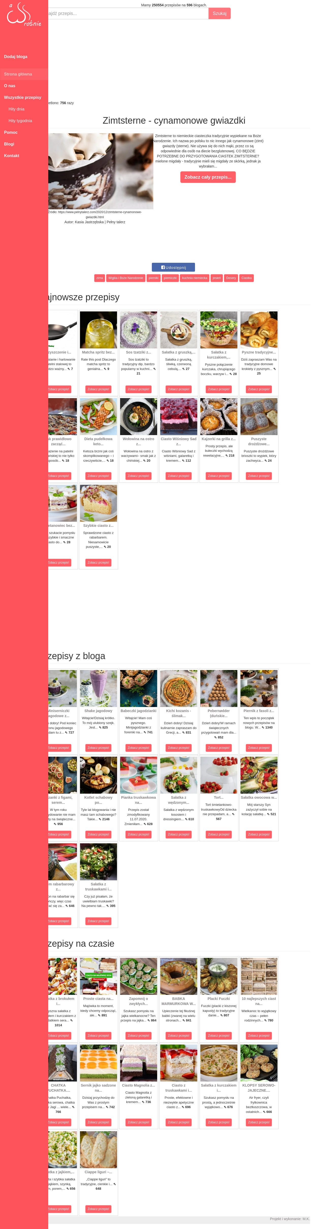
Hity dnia (14, 109)
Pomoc (11, 132)
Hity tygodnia (18, 121)
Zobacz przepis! (71, 389)
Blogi (9, 144)
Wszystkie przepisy (22, 97)
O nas (9, 86)
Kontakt (11, 156)
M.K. (318, 1219)
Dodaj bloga (15, 56)
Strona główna (18, 74)
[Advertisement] (186, 59)
